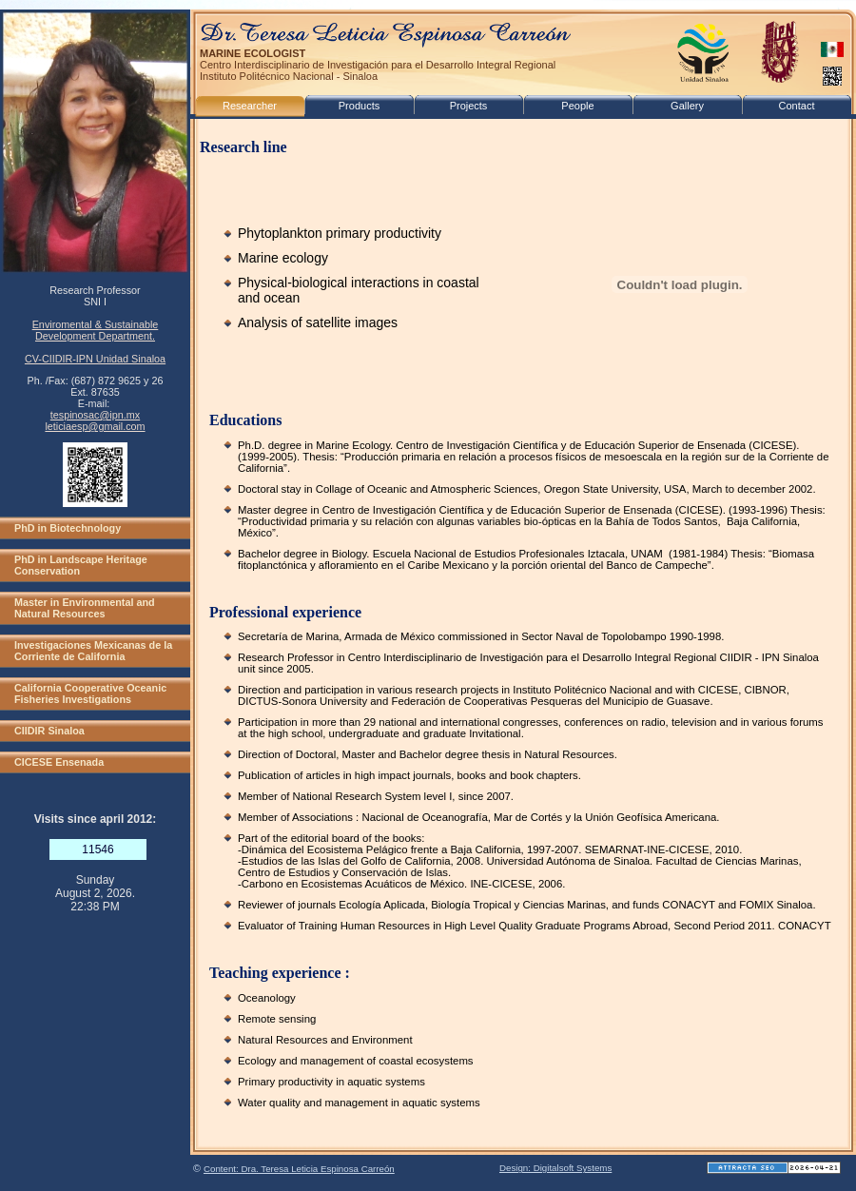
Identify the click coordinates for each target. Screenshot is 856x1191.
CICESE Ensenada (59, 762)
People (577, 105)
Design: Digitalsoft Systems (555, 1167)
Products (359, 105)
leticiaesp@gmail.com (95, 426)
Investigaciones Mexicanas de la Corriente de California (93, 650)
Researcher (250, 105)
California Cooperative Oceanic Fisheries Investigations (90, 693)
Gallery (687, 105)
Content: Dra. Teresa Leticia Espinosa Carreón (299, 1168)
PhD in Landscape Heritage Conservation (80, 565)
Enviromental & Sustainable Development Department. (95, 330)
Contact (797, 105)
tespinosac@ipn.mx (95, 414)
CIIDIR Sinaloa (49, 730)
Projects (469, 105)
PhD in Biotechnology (67, 528)
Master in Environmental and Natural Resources (84, 607)
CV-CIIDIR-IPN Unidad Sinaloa (95, 358)
